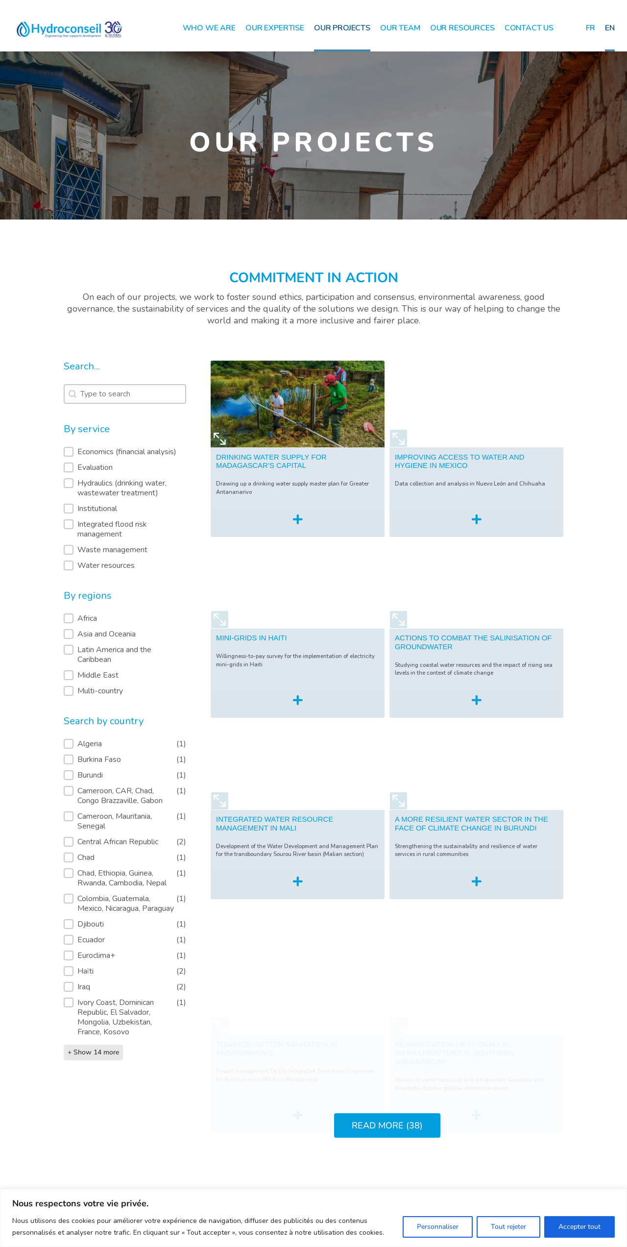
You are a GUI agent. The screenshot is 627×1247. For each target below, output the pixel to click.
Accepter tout (579, 1226)
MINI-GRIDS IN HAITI (251, 667)
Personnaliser (437, 1226)
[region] (313, 1218)
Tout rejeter (508, 1226)
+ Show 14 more (93, 1052)
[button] (125, 452)
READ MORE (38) (387, 1125)
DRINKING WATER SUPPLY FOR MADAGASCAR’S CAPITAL (271, 471)
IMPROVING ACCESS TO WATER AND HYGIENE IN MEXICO (459, 475)
